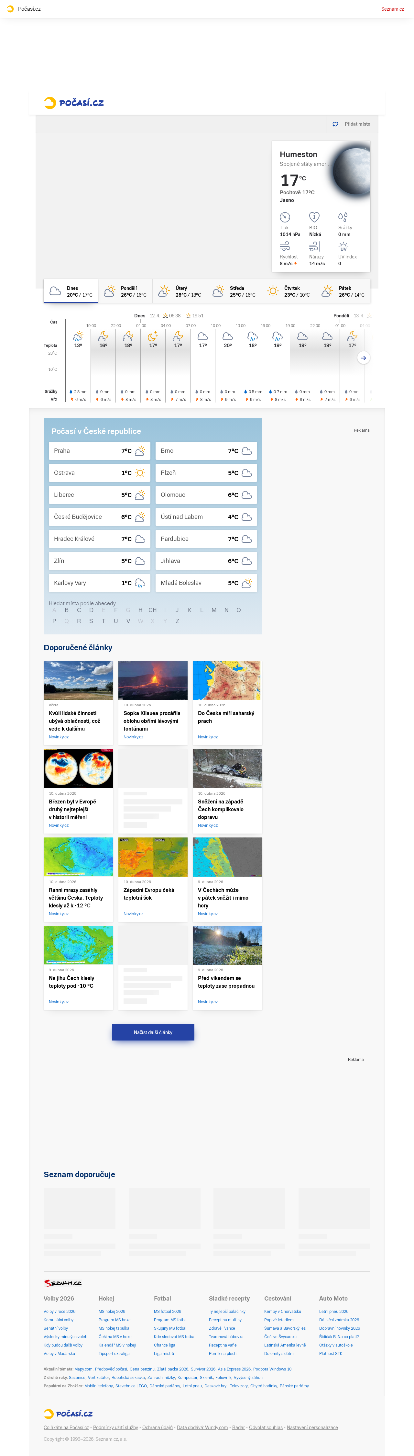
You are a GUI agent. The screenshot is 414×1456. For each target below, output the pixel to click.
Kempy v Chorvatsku (282, 1311)
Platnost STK (331, 1353)
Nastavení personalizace (312, 1427)
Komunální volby (58, 1320)
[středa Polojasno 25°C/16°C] (234, 291)
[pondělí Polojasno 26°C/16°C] (125, 291)
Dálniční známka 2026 (339, 1320)
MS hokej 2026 (112, 1311)
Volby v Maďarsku (59, 1353)
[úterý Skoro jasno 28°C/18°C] (180, 291)
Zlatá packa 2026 (172, 1369)
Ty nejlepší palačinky (227, 1311)
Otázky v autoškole (336, 1345)
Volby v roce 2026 (59, 1311)
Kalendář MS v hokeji (117, 1345)
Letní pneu (192, 1386)
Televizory (239, 1386)
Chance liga (164, 1345)
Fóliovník (223, 1377)
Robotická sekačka (128, 1377)
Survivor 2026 (203, 1369)
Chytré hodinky (263, 1386)
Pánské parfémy (294, 1386)
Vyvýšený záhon (248, 1377)
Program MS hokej (115, 1320)
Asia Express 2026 (234, 1369)
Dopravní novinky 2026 (339, 1328)
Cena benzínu (142, 1369)
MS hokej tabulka (114, 1328)
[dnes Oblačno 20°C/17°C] (71, 291)
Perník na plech (222, 1353)
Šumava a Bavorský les (285, 1328)
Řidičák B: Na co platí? (339, 1337)
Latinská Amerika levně (285, 1345)
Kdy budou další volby (63, 1345)
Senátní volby (56, 1328)
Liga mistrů (164, 1353)
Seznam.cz (392, 9)
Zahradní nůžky (161, 1377)
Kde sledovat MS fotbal (174, 1337)
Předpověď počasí (111, 1369)
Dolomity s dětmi (279, 1353)
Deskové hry (215, 1386)
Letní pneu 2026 (333, 1311)
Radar (238, 1427)
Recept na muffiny (225, 1320)
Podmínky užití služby (115, 1427)
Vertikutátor (98, 1377)
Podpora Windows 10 (272, 1369)
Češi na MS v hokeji (116, 1337)
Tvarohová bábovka (226, 1337)
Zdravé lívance (222, 1328)
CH (152, 610)
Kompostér (187, 1377)
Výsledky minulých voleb (65, 1337)
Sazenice (77, 1377)
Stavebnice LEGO (131, 1386)
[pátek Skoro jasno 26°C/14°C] (343, 291)
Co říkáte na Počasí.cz (66, 1427)
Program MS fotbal (171, 1320)
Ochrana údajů (157, 1427)
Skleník (206, 1377)
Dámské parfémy (164, 1386)
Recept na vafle (223, 1345)
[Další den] (363, 357)
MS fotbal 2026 (167, 1311)
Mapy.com (83, 1369)
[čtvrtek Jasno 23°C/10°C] (288, 291)
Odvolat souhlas (266, 1427)
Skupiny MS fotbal (170, 1328)
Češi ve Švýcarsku (280, 1337)
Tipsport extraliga (114, 1353)
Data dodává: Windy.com (202, 1427)
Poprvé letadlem (279, 1320)
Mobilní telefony (98, 1386)
